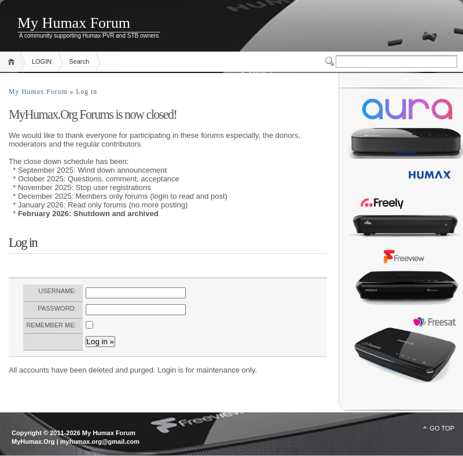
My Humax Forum (73, 22)
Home (13, 62)
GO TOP (442, 428)
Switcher (330, 61)
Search (79, 61)
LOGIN (42, 61)
